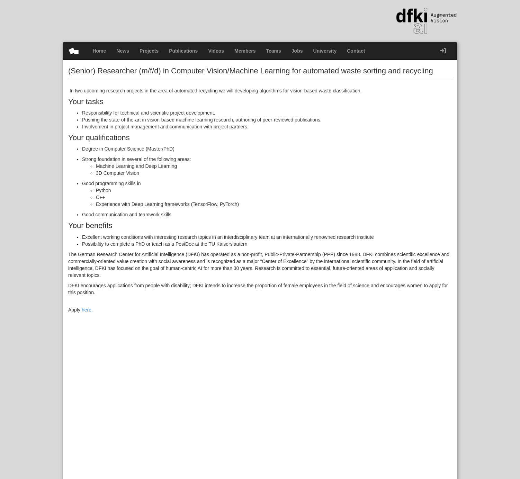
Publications (183, 51)
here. (87, 310)
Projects (149, 51)
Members (244, 51)
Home (99, 51)
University (325, 51)
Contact (356, 51)
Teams (273, 51)
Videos (216, 51)
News (122, 51)
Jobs (297, 51)
